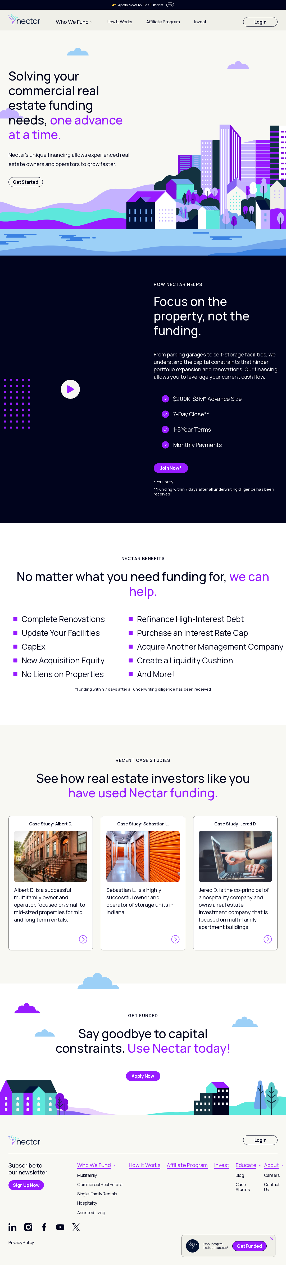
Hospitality (87, 1203)
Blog (240, 1175)
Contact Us (272, 1187)
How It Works (113, 21)
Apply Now (143, 1076)
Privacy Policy (21, 1242)
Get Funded (249, 1246)
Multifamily (87, 1175)
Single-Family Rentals (97, 1193)
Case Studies (243, 1187)
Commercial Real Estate (99, 1184)
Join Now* (171, 468)
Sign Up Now (26, 1185)
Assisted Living (91, 1212)
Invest (194, 21)
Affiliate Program (157, 21)
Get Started (25, 182)
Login (260, 21)
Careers (272, 1175)
